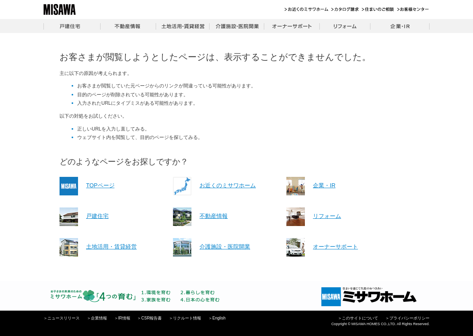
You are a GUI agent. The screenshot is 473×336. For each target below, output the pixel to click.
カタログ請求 (345, 9)
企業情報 (99, 318)
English (219, 318)
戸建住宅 (71, 26)
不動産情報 (128, 26)
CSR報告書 (151, 318)
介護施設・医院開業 (236, 26)
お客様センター (413, 9)
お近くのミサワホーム (306, 9)
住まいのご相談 (378, 9)
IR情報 (124, 318)
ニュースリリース (63, 318)
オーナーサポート (291, 26)
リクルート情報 (187, 318)
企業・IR (400, 26)
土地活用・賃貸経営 (182, 26)
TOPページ (100, 185)
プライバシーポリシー (409, 318)
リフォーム (344, 26)
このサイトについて (360, 318)
